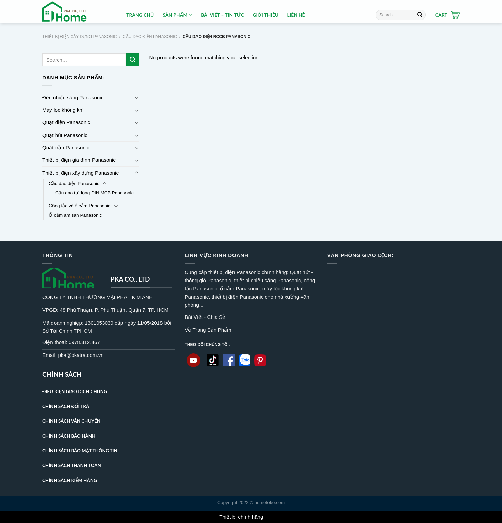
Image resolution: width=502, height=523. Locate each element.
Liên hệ (296, 15)
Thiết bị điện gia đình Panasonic (79, 160)
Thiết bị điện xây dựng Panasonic (79, 36)
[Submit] (419, 14)
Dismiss (274, 517)
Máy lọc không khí (63, 110)
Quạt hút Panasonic (64, 135)
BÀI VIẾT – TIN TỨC (222, 15)
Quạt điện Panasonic (66, 122)
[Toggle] (136, 97)
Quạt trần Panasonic (65, 147)
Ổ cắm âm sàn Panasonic (75, 215)
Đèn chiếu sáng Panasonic (72, 97)
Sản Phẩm (177, 15)
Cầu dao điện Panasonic (150, 36)
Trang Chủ (140, 15)
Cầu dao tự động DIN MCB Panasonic (94, 192)
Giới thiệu (265, 15)
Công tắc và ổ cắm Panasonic (79, 205)
